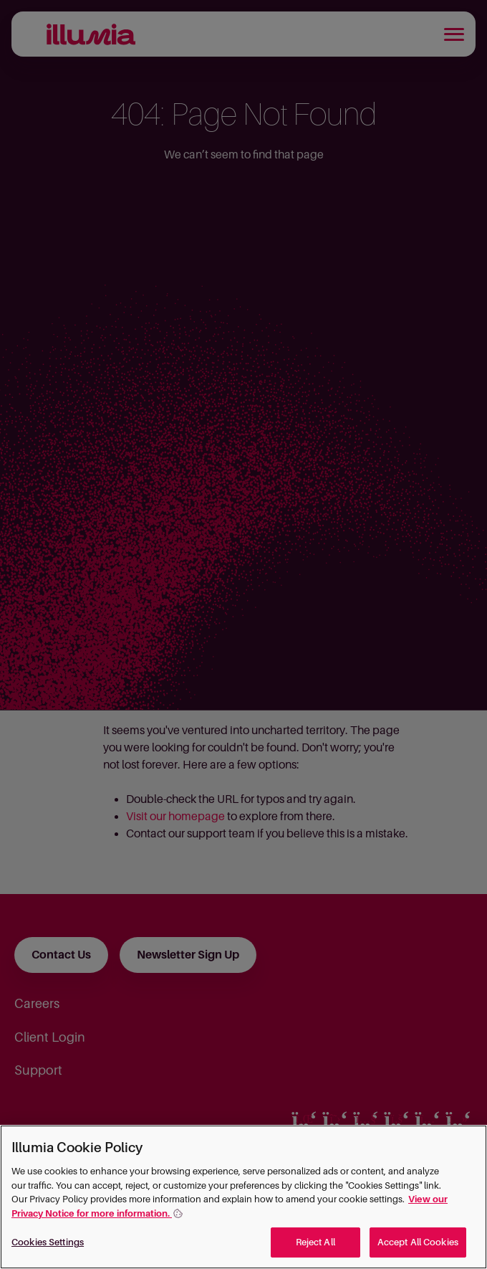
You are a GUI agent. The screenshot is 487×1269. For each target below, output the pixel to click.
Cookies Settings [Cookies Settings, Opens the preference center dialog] (47, 1242)
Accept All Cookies (417, 1242)
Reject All (315, 1242)
